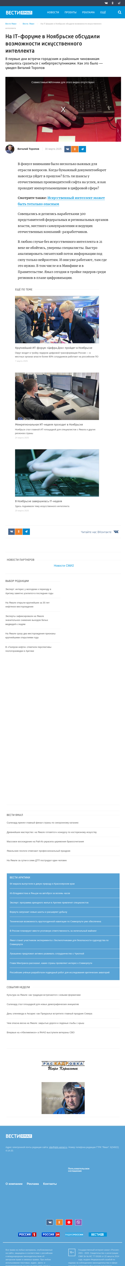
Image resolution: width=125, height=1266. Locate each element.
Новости (53, 12)
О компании (14, 1183)
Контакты (50, 1183)
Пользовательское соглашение (78, 1169)
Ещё (103, 12)
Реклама (88, 12)
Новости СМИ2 (64, 565)
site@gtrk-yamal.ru (58, 1147)
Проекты (70, 12)
